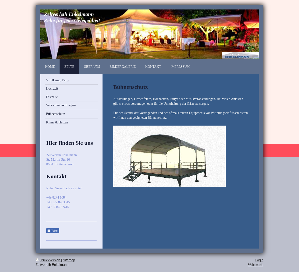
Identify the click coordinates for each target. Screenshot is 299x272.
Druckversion (48, 260)
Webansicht (255, 265)
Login (259, 260)
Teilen (52, 230)
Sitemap (69, 260)
